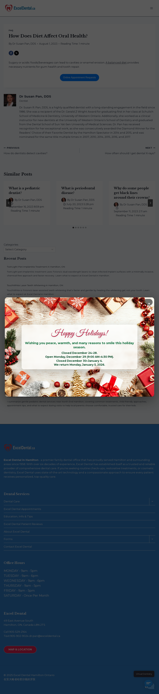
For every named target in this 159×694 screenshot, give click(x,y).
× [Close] (149, 303)
